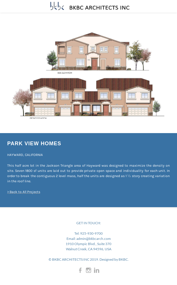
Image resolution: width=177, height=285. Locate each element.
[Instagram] (88, 270)
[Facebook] (80, 270)
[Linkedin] (96, 270)
